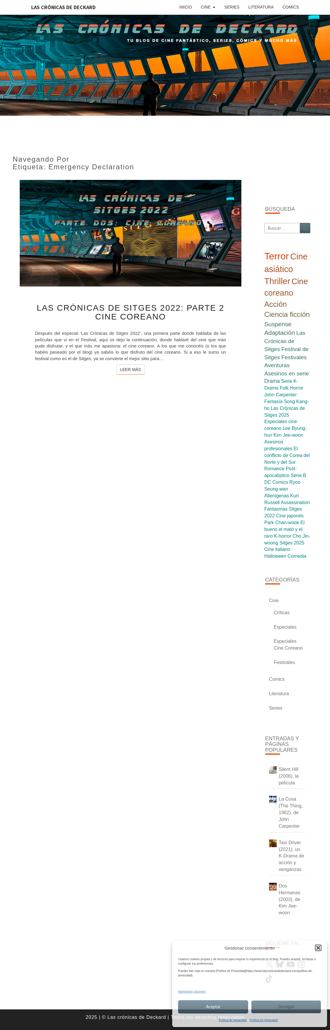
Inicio (185, 7)
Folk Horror (291, 387)
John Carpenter (280, 394)
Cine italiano (277, 549)
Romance (274, 468)
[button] (318, 948)
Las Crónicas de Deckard (63, 7)
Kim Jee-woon (288, 435)
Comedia (297, 556)
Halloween (275, 556)
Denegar (286, 1006)
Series (231, 7)
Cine (205, 7)
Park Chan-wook (281, 522)
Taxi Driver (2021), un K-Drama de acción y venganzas (291, 856)
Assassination (295, 502)
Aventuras (277, 365)
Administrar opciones (191, 991)
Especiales (285, 627)
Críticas (282, 612)
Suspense (278, 324)
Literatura (260, 7)
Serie (286, 381)
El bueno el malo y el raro (284, 529)
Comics (291, 7)
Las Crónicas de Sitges (284, 341)
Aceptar (213, 1006)
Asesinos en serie (286, 373)
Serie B (298, 475)
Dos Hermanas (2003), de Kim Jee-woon (290, 899)
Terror (276, 256)
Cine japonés (290, 515)
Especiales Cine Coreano (288, 644)
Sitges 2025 (291, 542)
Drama (272, 381)
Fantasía (273, 401)
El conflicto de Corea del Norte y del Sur (287, 455)
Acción (275, 304)
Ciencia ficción (287, 314)
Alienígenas (276, 495)
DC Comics (276, 482)
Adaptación (279, 332)
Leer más (132, 369)
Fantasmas (276, 508)
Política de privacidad (233, 1020)
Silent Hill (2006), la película (289, 776)
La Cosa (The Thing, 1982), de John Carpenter (291, 812)
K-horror (282, 536)
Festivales (293, 357)
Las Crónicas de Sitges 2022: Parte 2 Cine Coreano (130, 312)
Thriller (277, 281)
